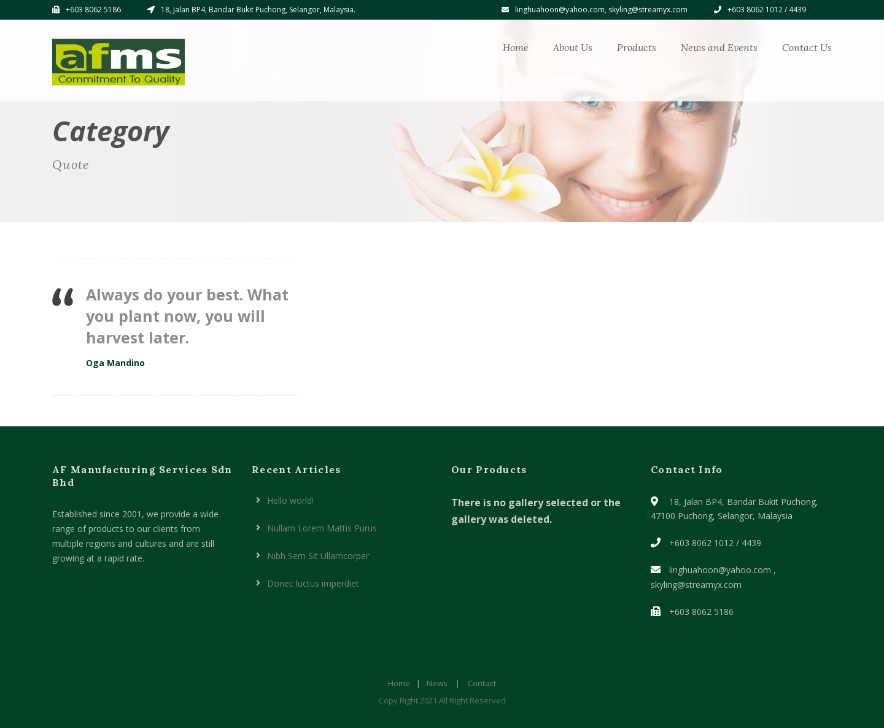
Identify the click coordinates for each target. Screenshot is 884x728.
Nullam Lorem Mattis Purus (322, 528)
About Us (572, 47)
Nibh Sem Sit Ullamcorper (318, 556)
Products (636, 47)
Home (516, 47)
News (437, 683)
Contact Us (807, 47)
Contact (482, 683)
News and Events (719, 47)
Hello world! (290, 500)
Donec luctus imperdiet (313, 583)
